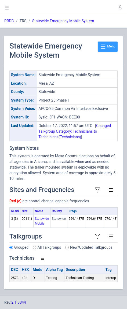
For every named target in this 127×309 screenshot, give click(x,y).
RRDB (9, 21)
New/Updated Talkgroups (91, 247)
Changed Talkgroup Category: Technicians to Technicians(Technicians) (74, 131)
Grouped (21, 247)
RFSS (15, 211)
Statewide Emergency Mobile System (63, 21)
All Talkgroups (49, 247)
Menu (107, 46)
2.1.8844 (18, 302)
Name (39, 211)
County (57, 211)
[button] (120, 7)
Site (24, 211)
